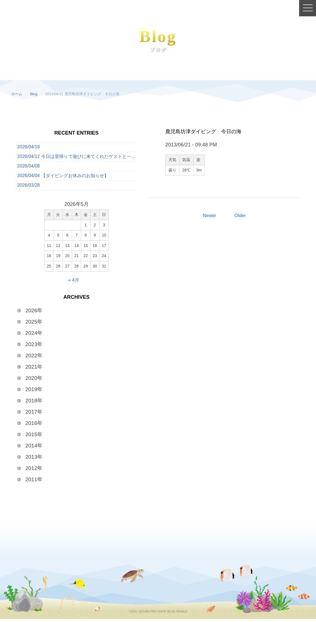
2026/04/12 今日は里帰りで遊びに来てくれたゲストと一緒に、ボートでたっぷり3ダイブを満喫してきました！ (77, 157)
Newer (209, 216)
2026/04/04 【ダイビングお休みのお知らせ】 (63, 178)
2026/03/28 (28, 188)
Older (241, 216)
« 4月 (74, 283)
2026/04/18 (28, 147)
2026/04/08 (28, 168)
